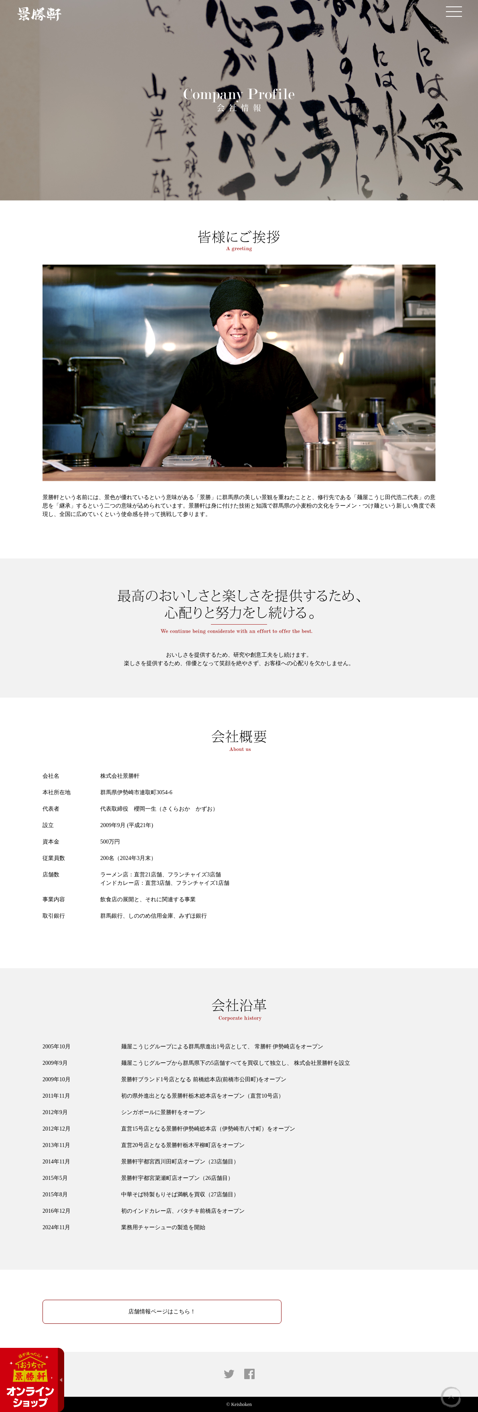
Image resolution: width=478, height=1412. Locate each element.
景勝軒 (39, 14)
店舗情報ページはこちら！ (162, 1312)
